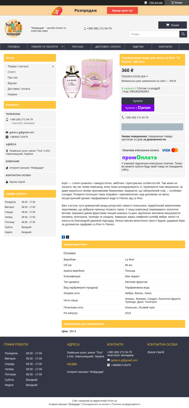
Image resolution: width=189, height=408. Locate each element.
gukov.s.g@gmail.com (21, 132)
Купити (138, 100)
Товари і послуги (18, 66)
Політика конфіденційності (126, 404)
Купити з (137, 108)
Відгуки (138, 46)
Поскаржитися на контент (96, 404)
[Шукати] (183, 34)
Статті (11, 71)
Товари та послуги (44, 46)
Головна (14, 46)
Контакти (165, 46)
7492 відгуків (156, 2)
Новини (12, 94)
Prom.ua (112, 400)
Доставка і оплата (108, 46)
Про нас (78, 46)
